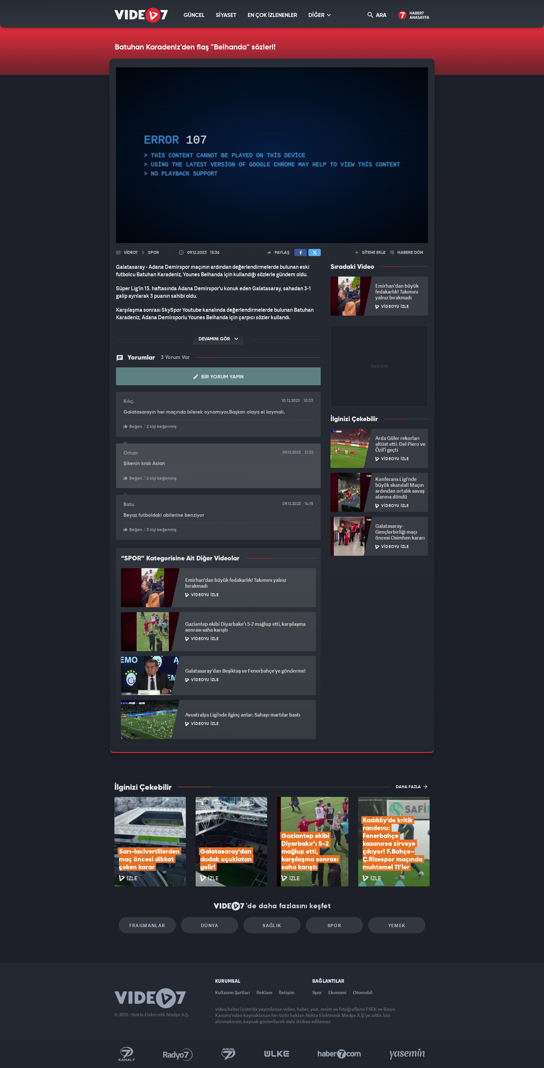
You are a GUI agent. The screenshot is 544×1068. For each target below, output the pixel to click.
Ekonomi (337, 992)
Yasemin (408, 1054)
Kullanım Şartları (232, 992)
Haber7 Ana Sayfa (414, 15)
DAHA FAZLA (411, 786)
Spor (335, 925)
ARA (377, 15)
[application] (272, 155)
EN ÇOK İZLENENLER (272, 15)
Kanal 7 (126, 1054)
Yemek (397, 925)
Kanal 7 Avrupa (228, 1054)
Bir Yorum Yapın (218, 377)
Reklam (264, 992)
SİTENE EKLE (370, 253)
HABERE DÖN (406, 253)
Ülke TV (276, 1054)
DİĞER (319, 15)
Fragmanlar (147, 925)
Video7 (130, 253)
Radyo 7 (178, 1054)
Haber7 (339, 1054)
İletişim (286, 992)
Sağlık (272, 925)
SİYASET (226, 15)
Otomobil (362, 992)
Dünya (209, 925)
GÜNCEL (194, 15)
